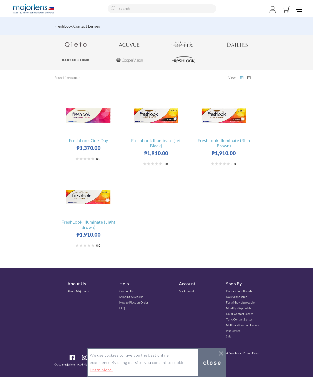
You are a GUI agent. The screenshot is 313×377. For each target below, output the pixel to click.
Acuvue (130, 44)
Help (124, 283)
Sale (228, 336)
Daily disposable (236, 297)
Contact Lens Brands (239, 291)
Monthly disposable (238, 308)
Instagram (84, 357)
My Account (186, 291)
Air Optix (183, 44)
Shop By (234, 283)
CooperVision (130, 60)
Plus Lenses (233, 330)
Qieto (76, 44)
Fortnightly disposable (240, 302)
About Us (76, 283)
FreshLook (183, 60)
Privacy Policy (251, 353)
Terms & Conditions (230, 353)
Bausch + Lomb (76, 60)
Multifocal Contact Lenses (242, 325)
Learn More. (101, 369)
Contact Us (126, 291)
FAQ (122, 308)
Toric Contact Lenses (239, 319)
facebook (72, 357)
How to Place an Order (133, 302)
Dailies (237, 44)
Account (187, 283)
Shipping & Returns (131, 297)
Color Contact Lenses (239, 314)
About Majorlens (78, 291)
